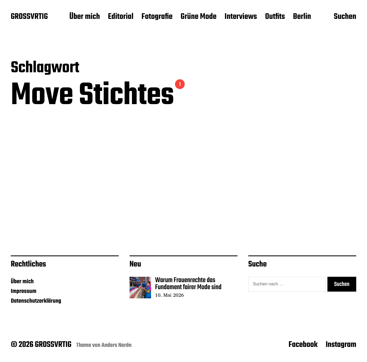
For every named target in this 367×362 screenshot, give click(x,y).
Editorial (121, 17)
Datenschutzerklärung (36, 301)
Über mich (84, 17)
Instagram (341, 345)
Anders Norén (117, 345)
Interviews (241, 17)
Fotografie (157, 17)
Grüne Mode (198, 17)
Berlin (302, 17)
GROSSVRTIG (29, 17)
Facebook (303, 345)
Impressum (23, 291)
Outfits (275, 17)
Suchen (345, 17)
